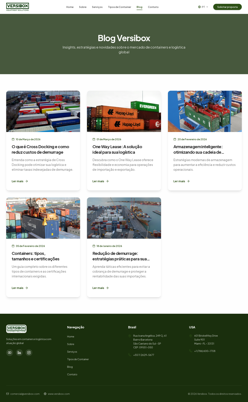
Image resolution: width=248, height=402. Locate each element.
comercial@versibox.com (25, 393)
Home (70, 6)
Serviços (97, 6)
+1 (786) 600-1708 (204, 350)
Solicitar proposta (227, 6)
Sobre (82, 6)
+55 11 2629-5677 (143, 354)
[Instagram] (28, 352)
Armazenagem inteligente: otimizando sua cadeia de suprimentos (198, 152)
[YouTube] (9, 352)
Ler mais (20, 181)
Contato (153, 6)
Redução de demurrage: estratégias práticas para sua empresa (119, 259)
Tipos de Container (119, 6)
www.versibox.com (59, 393)
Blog (139, 7)
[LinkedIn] (19, 352)
